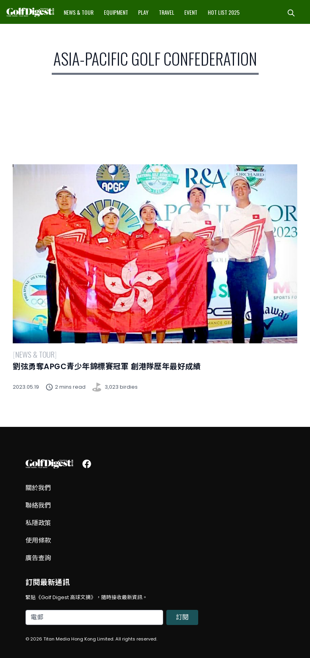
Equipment (116, 12)
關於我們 (38, 488)
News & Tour (79, 12)
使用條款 (38, 540)
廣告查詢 (38, 558)
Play (143, 12)
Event (190, 12)
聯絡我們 (38, 505)
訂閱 (182, 617)
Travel (166, 12)
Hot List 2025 (224, 12)
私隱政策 (38, 523)
